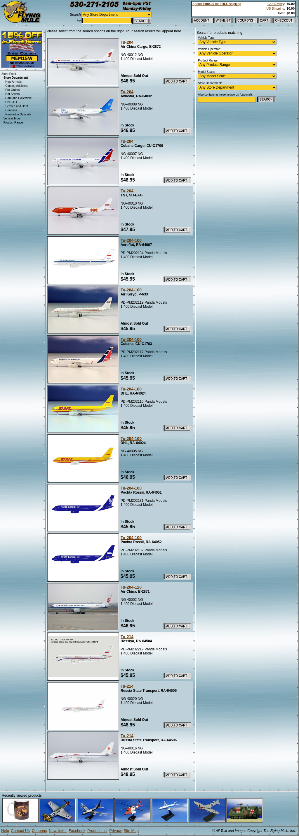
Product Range (13, 122)
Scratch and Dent (16, 106)
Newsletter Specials (18, 114)
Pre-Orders (12, 89)
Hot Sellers (12, 94)
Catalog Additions (16, 85)
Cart (275, 4)
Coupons (11, 110)
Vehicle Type (12, 118)
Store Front (8, 73)
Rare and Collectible (18, 98)
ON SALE (11, 102)
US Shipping (275, 8)
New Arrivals (13, 81)
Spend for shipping (216, 4)
